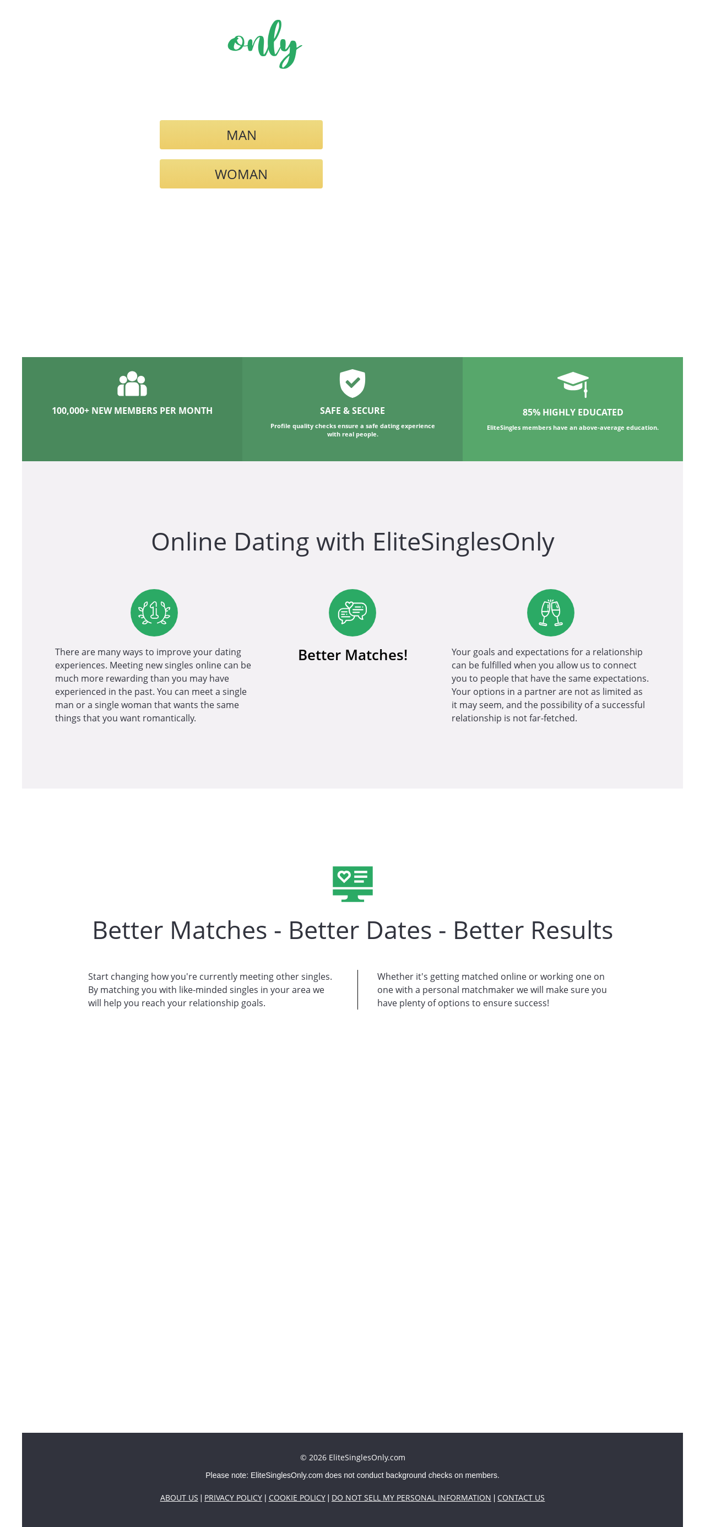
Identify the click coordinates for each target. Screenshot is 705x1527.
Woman (241, 174)
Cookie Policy (297, 1497)
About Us (179, 1497)
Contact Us (521, 1497)
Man (241, 135)
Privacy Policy (233, 1497)
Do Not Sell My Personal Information (411, 1497)
